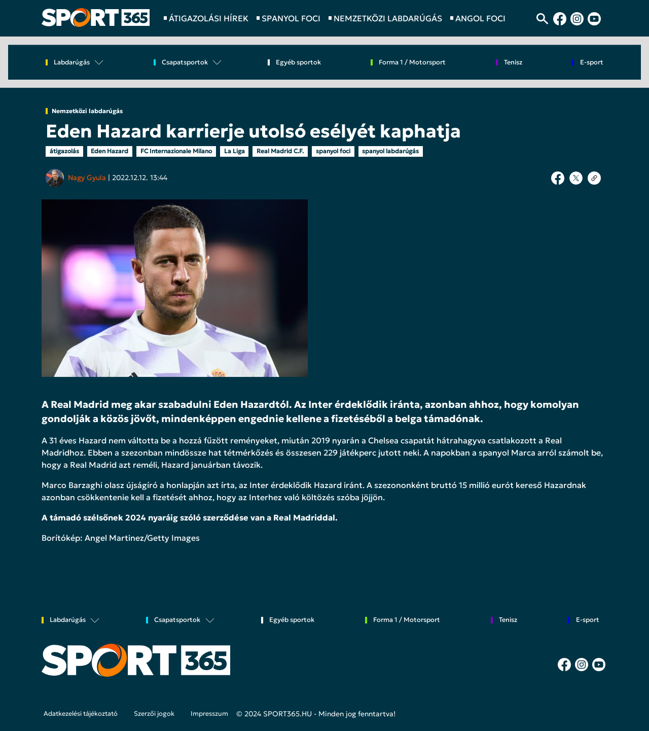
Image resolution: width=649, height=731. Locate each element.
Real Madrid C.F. (280, 151)
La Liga (234, 151)
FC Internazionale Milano (176, 151)
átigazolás (64, 151)
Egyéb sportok (298, 62)
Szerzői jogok (154, 714)
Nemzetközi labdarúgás (87, 111)
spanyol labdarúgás (390, 151)
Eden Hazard (109, 151)
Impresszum (209, 714)
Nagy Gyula (87, 177)
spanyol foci (333, 151)
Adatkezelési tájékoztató (81, 714)
